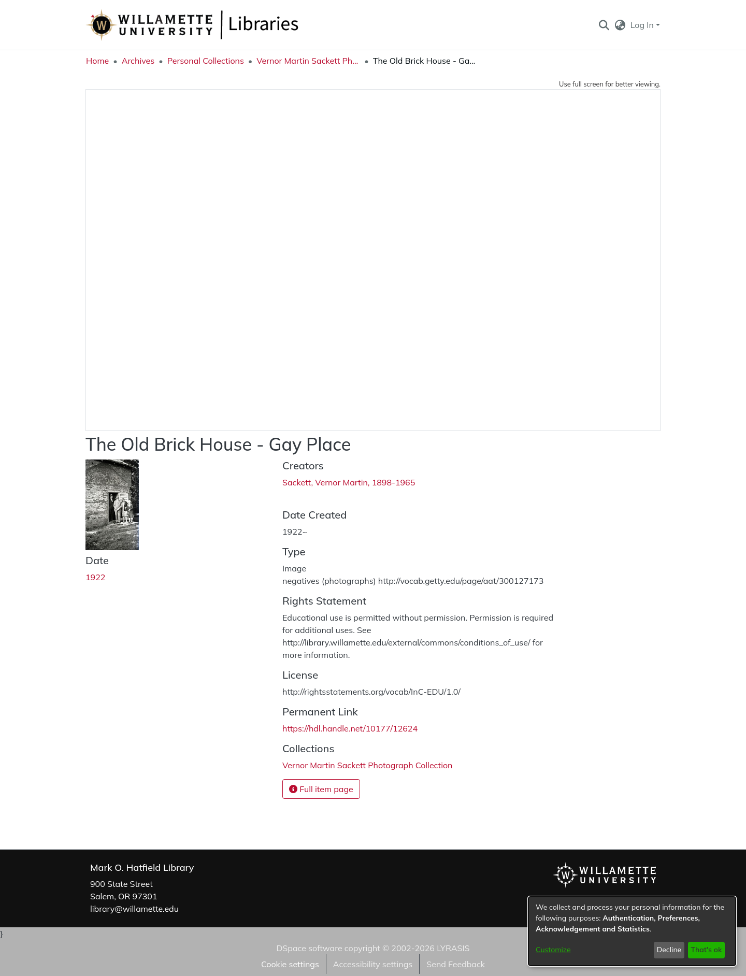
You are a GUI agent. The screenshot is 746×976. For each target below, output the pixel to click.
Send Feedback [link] (455, 964)
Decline (669, 949)
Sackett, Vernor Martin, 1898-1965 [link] (348, 482)
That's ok (706, 949)
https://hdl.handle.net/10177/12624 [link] (350, 728)
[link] (367, 765)
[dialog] (632, 931)
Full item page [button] (321, 789)
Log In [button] (643, 25)
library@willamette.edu (134, 908)
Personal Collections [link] (205, 60)
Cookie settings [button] (290, 964)
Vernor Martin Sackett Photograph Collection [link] (308, 60)
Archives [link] (138, 60)
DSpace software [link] (309, 948)
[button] (603, 25)
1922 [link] (95, 577)
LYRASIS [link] (453, 948)
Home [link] (97, 60)
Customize (553, 949)
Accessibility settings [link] (372, 964)
